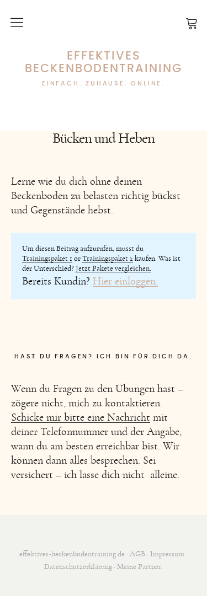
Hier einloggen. (125, 281)
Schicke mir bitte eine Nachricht (80, 417)
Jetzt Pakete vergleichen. (113, 268)
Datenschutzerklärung (78, 567)
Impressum (167, 554)
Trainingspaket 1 (47, 258)
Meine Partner (139, 567)
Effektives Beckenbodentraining (103, 62)
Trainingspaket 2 (107, 258)
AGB (137, 554)
